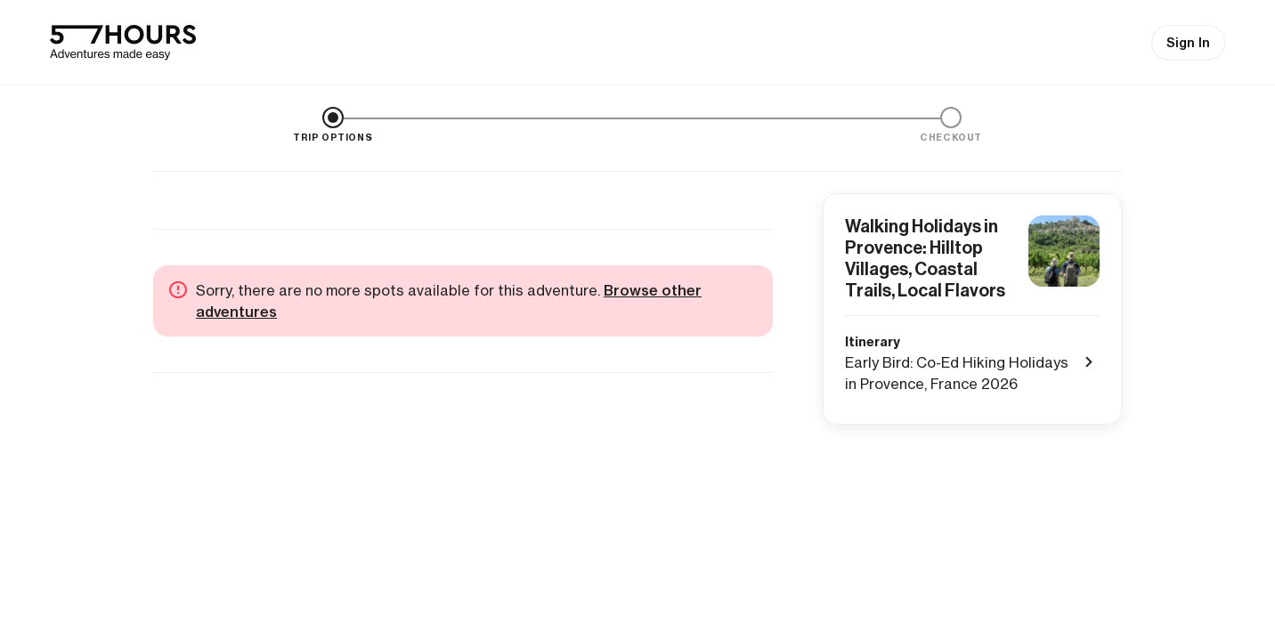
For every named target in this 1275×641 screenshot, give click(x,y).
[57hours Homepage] (123, 43)
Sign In (1188, 43)
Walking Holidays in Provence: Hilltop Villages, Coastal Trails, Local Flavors (925, 258)
